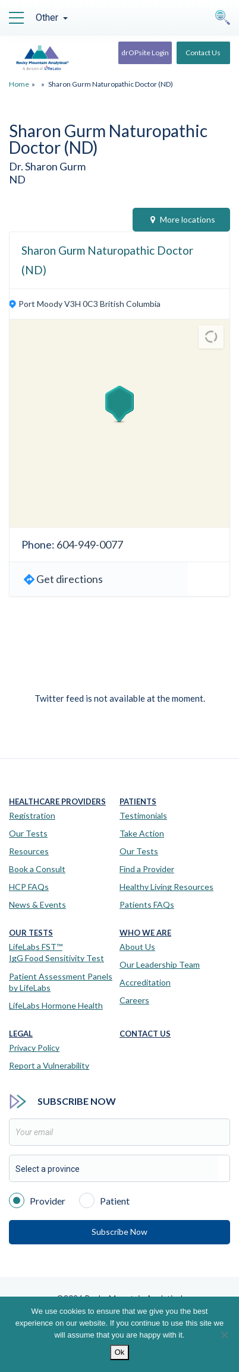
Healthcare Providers (57, 801)
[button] (119, 404)
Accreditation (145, 982)
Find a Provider (147, 869)
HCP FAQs (29, 887)
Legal (21, 1033)
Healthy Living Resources (166, 887)
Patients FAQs (147, 904)
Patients (138, 801)
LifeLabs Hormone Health (56, 1005)
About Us (137, 947)
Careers (134, 1000)
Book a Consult (37, 869)
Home (19, 84)
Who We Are (145, 933)
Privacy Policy (34, 1048)
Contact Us (203, 52)
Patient (104, 1200)
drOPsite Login (145, 52)
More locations (182, 219)
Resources (29, 851)
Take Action (142, 833)
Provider (37, 1200)
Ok (120, 1352)
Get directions (69, 578)
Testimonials (143, 815)
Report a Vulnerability (49, 1065)
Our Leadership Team (160, 964)
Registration (32, 815)
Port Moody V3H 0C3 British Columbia (89, 304)
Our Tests (28, 833)
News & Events (37, 904)
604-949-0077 (89, 544)
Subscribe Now (119, 1232)
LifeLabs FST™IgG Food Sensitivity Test (56, 953)
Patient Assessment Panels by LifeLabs (60, 982)
